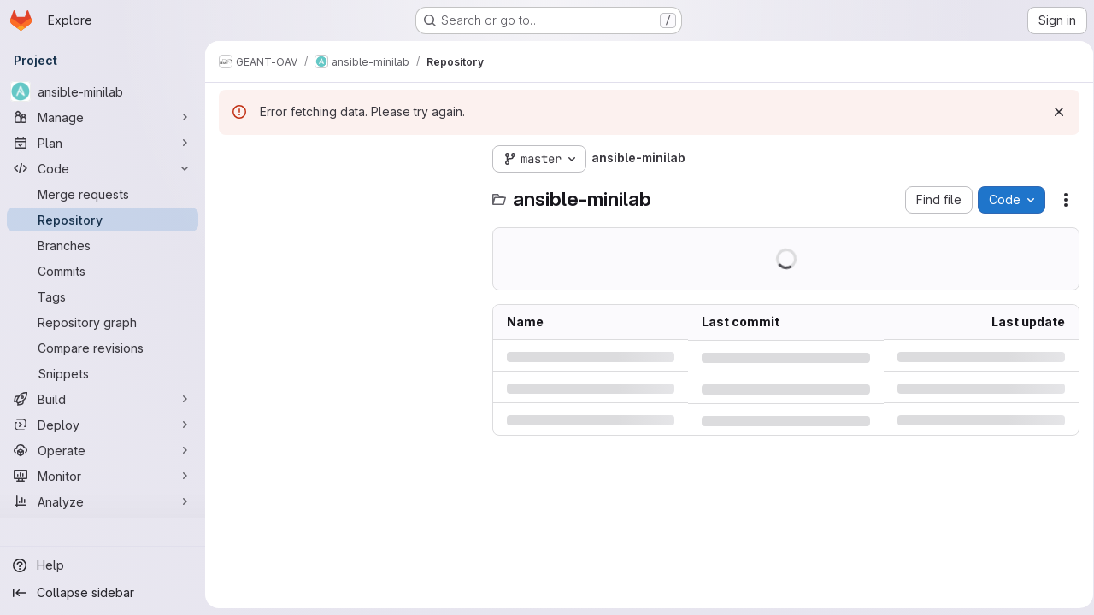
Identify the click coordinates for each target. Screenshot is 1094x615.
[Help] (102, 565)
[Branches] (102, 245)
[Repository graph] (102, 322)
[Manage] (102, 117)
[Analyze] (102, 501)
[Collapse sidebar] (102, 593)
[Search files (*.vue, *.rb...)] (347, 193)
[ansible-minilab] (102, 91)
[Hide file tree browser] (232, 159)
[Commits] (102, 271)
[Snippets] (102, 373)
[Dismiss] (1053, 112)
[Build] (102, 399)
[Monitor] (102, 476)
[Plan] (102, 143)
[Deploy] (102, 424)
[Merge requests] (102, 194)
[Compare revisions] (102, 348)
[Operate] (102, 450)
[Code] (102, 168)
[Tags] (102, 296)
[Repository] (102, 219)
